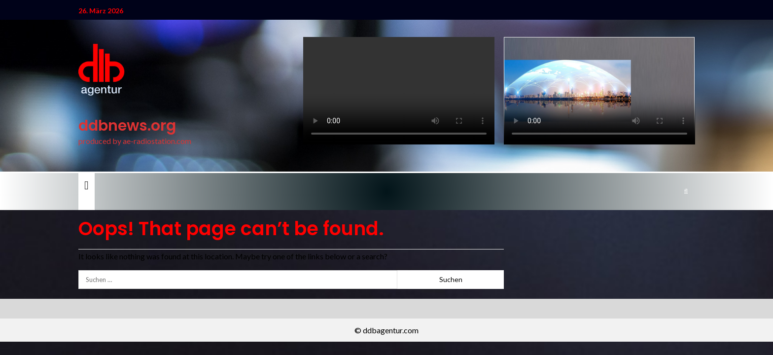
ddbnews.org (127, 125)
